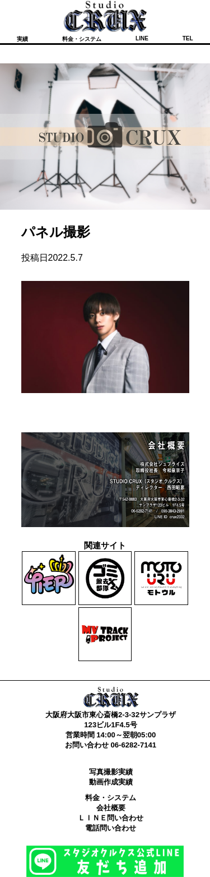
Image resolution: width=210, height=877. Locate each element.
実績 (22, 39)
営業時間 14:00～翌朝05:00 (111, 735)
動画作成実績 (111, 782)
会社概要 (110, 808)
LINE (142, 38)
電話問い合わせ (110, 828)
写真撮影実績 (111, 772)
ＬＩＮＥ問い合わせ (110, 818)
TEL (188, 38)
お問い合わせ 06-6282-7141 (110, 745)
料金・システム (81, 39)
